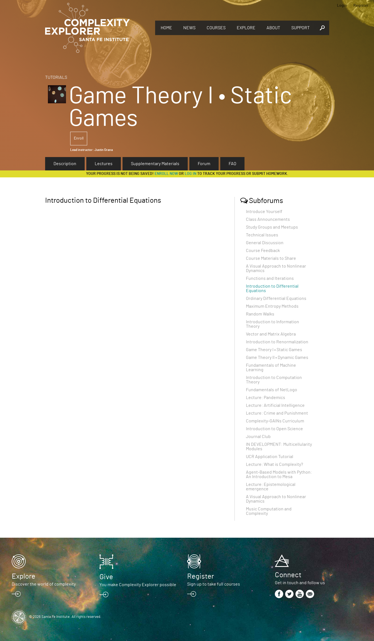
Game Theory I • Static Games (274, 350)
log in (190, 174)
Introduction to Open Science (274, 429)
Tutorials (56, 77)
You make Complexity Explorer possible (137, 585)
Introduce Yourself (264, 211)
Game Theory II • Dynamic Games (277, 357)
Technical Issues (262, 235)
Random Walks (260, 314)
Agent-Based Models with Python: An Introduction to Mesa (279, 474)
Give (106, 577)
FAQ (232, 164)
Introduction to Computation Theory (274, 379)
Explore (246, 28)
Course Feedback (263, 250)
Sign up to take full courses (213, 584)
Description (64, 164)
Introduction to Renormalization (277, 342)
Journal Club (258, 436)
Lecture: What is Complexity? (274, 464)
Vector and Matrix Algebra (271, 334)
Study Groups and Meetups (272, 227)
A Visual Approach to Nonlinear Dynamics (276, 268)
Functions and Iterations (270, 278)
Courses (216, 28)
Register (360, 6)
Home (166, 28)
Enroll (79, 138)
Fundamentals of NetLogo (271, 390)
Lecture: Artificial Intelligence (275, 405)
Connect (288, 575)
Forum (204, 164)
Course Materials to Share (271, 258)
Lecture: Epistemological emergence (270, 486)
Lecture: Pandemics (265, 397)
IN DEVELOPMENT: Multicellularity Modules (279, 446)
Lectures (104, 164)
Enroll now (166, 174)
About (273, 28)
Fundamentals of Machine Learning (271, 367)
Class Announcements (268, 219)
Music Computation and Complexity (269, 511)
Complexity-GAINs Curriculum (275, 421)
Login (342, 6)
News (189, 28)
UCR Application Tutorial (269, 456)
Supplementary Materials (155, 164)
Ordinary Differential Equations (276, 298)
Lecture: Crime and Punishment (277, 413)
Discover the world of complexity (44, 584)
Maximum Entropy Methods (272, 306)
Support (300, 28)
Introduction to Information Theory (272, 324)
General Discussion (264, 243)
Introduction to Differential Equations (272, 288)
